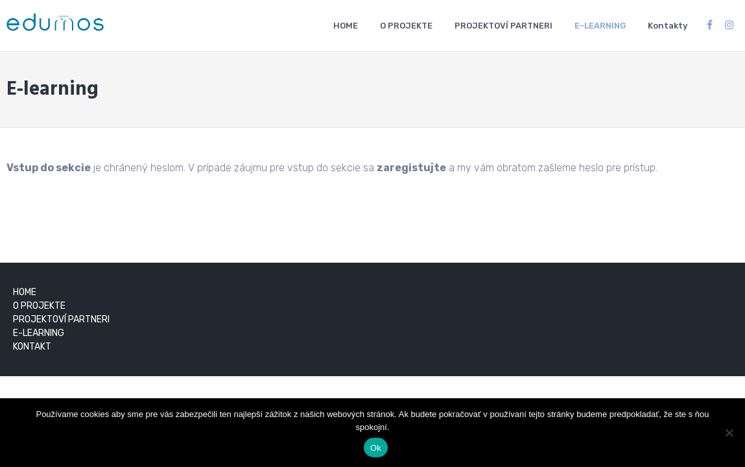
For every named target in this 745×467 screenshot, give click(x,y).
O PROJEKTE (406, 25)
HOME (345, 25)
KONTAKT (32, 346)
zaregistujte (411, 168)
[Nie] (728, 432)
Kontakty (667, 25)
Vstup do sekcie (48, 168)
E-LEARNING (600, 25)
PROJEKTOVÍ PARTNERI (503, 25)
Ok (375, 448)
